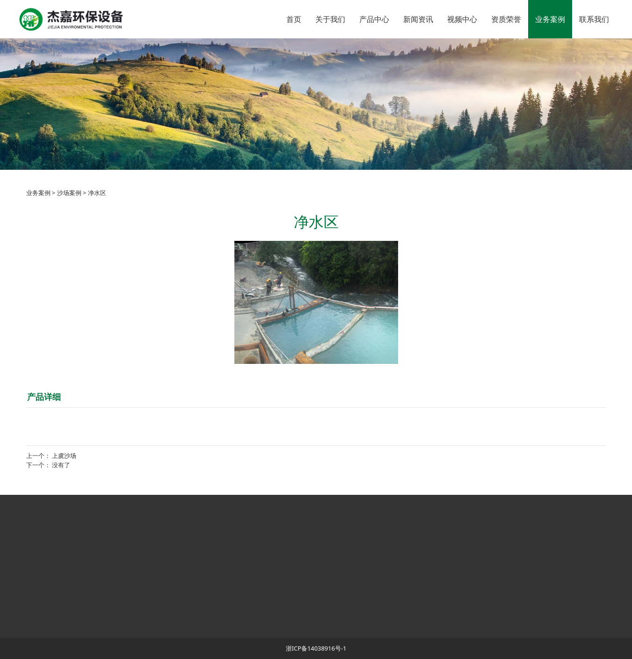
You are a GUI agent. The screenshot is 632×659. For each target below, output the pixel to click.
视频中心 (462, 19)
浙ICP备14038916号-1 (316, 648)
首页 (293, 19)
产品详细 (44, 396)
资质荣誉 (506, 19)
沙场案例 (69, 192)
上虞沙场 (64, 455)
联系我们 (594, 19)
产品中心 (374, 19)
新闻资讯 (418, 19)
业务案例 (550, 19)
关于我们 (330, 19)
